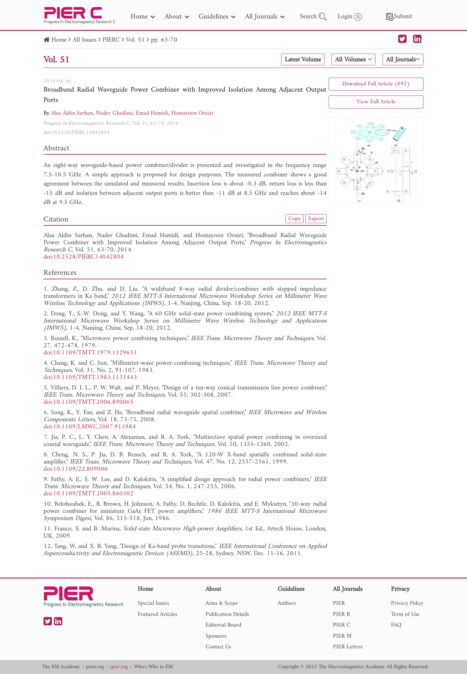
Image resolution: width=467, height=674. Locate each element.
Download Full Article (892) (376, 84)
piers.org (95, 667)
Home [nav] (143, 16)
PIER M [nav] (342, 636)
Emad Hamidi (152, 113)
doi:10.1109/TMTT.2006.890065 (88, 402)
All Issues (84, 40)
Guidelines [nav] (217, 16)
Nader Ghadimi (114, 113)
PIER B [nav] (341, 614)
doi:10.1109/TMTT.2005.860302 (88, 494)
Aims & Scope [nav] (222, 603)
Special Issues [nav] (153, 603)
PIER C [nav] (341, 625)
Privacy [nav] (400, 589)
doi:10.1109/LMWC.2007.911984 (90, 427)
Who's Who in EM (153, 667)
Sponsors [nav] (216, 636)
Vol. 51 (135, 40)
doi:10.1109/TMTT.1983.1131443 (90, 377)
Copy (294, 218)
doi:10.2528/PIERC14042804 (76, 132)
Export (316, 218)
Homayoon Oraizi (192, 113)
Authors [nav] (287, 603)
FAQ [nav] (396, 625)
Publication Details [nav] (227, 614)
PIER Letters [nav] (347, 647)
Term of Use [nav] (405, 614)
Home (59, 40)
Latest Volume (303, 59)
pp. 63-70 (164, 40)
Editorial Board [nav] (223, 625)
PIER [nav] (339, 603)
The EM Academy (61, 667)
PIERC (111, 40)
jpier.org (119, 667)
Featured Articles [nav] (157, 614)
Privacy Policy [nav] (407, 603)
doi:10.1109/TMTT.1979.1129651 (90, 353)
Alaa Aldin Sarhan (72, 113)
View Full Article (376, 102)
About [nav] (177, 16)
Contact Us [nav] (218, 647)
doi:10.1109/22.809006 (76, 469)
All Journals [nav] (264, 16)
